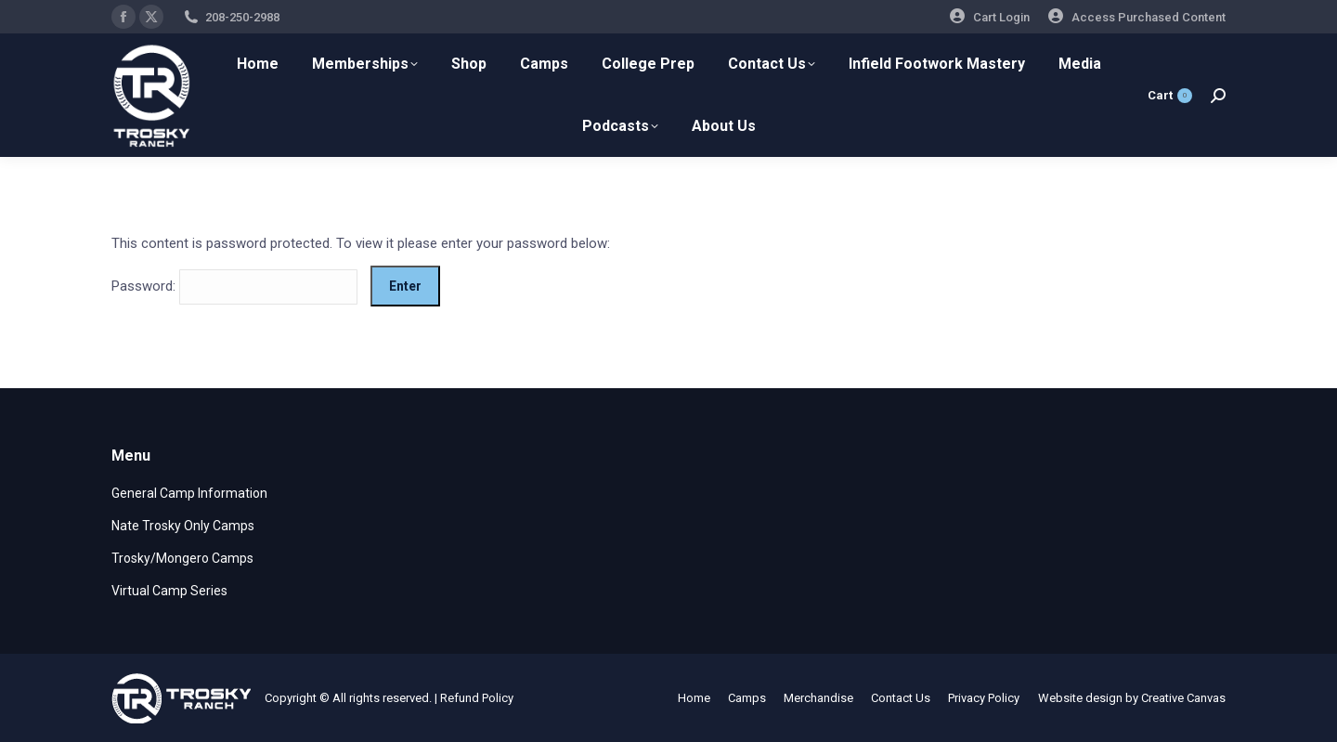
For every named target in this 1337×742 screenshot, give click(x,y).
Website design (1080, 698)
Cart (1170, 95)
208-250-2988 (242, 17)
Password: (234, 286)
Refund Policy (476, 698)
